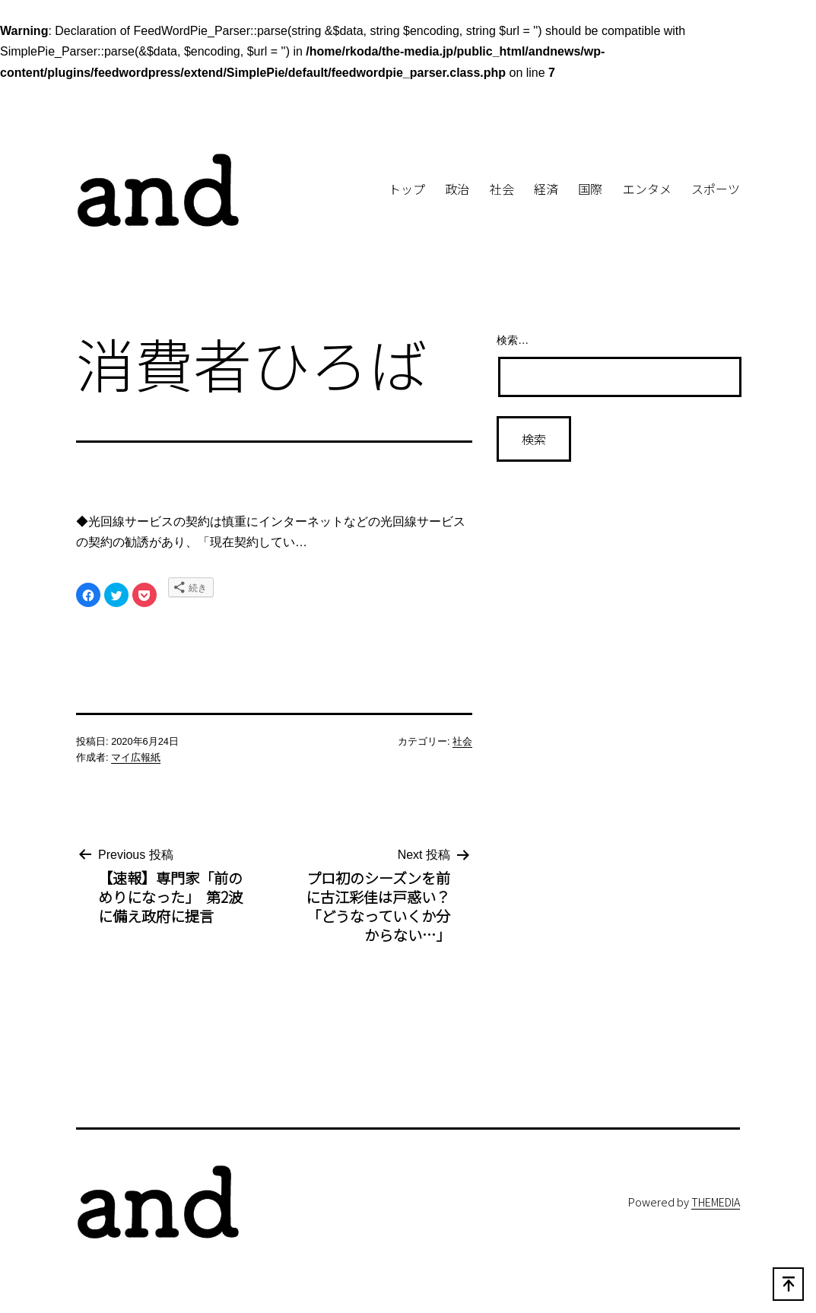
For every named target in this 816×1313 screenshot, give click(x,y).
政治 (457, 189)
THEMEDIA (715, 1202)
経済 (546, 189)
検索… (513, 340)
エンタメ (647, 189)
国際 (590, 189)
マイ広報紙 (135, 757)
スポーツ (715, 189)
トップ (407, 189)
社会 (502, 189)
